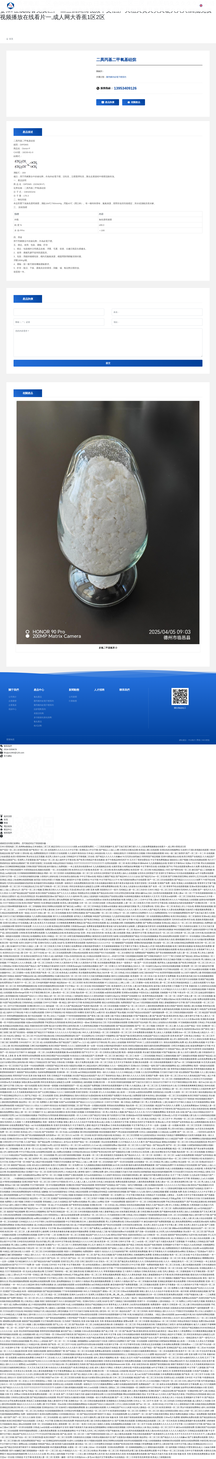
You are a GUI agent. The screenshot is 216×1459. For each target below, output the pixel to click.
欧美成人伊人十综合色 (184, 906)
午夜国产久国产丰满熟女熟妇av (161, 999)
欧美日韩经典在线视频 (94, 982)
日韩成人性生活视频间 (128, 972)
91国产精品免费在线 (12, 1002)
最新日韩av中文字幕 (181, 1178)
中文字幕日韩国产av (45, 1377)
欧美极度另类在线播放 (44, 883)
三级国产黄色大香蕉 (100, 1109)
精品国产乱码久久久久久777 (124, 1138)
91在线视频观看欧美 (44, 1125)
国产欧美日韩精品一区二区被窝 (98, 919)
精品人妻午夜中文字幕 (72, 1002)
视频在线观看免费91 (24, 1049)
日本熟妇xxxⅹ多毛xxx (61, 1142)
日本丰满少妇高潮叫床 (205, 933)
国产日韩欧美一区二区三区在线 (54, 886)
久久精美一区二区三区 (182, 1092)
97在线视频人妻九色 (27, 923)
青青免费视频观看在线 (27, 986)
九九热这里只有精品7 (198, 1175)
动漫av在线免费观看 (35, 1022)
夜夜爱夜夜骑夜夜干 (150, 1334)
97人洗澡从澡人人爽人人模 (117, 982)
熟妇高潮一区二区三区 (128, 1145)
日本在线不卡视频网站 (105, 1036)
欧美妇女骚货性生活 (187, 949)
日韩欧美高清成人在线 (152, 1271)
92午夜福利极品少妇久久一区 (131, 966)
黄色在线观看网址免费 (174, 1042)
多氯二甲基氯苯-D (108, 648)
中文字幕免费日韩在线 (51, 1321)
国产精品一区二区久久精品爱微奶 (41, 1129)
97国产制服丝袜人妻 (142, 1016)
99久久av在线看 (91, 1387)
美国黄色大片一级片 (109, 890)
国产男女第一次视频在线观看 (93, 1105)
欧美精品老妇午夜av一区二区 (125, 1019)
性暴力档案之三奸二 (130, 900)
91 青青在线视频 (7, 1069)
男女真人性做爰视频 (53, 1274)
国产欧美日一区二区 (38, 850)
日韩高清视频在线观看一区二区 (78, 929)
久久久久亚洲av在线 (190, 1019)
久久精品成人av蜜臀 (134, 959)
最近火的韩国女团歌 (111, 1002)
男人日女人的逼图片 (204, 1311)
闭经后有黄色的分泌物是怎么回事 (84, 886)
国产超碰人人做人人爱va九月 (121, 1248)
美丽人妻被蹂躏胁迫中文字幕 (172, 1002)
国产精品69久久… (78, 900)
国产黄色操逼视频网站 (56, 1318)
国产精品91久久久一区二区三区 (138, 1155)
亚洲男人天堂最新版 (27, 860)
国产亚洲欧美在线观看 (125, 1421)
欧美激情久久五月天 (150, 896)
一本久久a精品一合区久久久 (12, 1119)
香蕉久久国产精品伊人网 (157, 1205)
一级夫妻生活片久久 (43, 1109)
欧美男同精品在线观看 (153, 996)
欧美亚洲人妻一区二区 (160, 982)
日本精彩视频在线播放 (72, 1354)
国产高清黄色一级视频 (23, 1032)
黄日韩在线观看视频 (89, 1132)
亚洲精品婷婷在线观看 (56, 1441)
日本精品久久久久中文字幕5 (200, 1192)
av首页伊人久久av (111, 1039)
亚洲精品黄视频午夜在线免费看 (172, 1281)
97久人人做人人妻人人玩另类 (82, 1182)
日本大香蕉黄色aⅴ (51, 1215)
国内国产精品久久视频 (136, 999)
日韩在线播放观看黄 (155, 853)
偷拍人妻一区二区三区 (168, 979)
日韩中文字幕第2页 (59, 1182)
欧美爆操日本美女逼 (83, 1195)
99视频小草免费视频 (143, 1444)
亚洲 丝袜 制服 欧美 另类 (39, 1075)
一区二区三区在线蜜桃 (177, 1095)
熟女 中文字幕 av (149, 1394)
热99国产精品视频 (145, 1258)
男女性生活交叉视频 (35, 856)
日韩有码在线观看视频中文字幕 (115, 1085)
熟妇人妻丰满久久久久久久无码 (131, 1075)
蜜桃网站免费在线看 (12, 1321)
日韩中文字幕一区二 (9, 876)
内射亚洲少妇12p (207, 1441)
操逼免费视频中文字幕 (200, 1046)
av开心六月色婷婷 (77, 1119)
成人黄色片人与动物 (201, 1401)
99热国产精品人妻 (176, 1049)
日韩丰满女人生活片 (171, 1318)
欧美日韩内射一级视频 (48, 1085)
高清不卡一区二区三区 (23, 1109)
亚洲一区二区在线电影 (103, 1162)
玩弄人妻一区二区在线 (187, 953)
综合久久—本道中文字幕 (113, 956)
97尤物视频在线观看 (118, 949)
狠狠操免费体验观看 (40, 1447)
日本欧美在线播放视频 (121, 1125)
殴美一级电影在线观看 (10, 936)
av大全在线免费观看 (73, 1381)
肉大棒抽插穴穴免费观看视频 (143, 1099)
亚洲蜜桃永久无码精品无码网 (39, 1019)
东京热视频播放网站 (66, 1431)
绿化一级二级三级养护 (175, 853)
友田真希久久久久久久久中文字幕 (63, 850)
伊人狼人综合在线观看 (202, 1218)
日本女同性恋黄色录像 (124, 893)
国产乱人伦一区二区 (70, 959)
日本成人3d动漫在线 (96, 853)
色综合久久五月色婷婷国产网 (83, 939)
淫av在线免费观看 (109, 1142)
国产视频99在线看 (168, 1211)
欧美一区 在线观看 (8, 1357)
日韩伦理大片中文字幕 (13, 1142)
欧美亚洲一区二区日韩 (101, 870)
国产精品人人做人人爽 (109, 850)
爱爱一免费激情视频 (150, 1265)
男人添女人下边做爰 (56, 1016)
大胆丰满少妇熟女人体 (136, 1427)
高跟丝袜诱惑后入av (137, 1235)
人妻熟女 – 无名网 (174, 1195)
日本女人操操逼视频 (148, 1132)
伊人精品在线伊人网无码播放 (96, 1066)
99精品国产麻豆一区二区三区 (158, 1208)
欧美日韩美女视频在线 (133, 1046)
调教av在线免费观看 (181, 1228)
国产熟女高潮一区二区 (88, 1158)
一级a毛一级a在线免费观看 (142, 1298)
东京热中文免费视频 (167, 976)
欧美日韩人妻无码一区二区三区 (57, 989)
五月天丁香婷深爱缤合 (140, 860)
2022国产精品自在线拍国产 (139, 1012)
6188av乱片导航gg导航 (170, 1198)
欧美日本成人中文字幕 (163, 1404)
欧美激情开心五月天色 (122, 986)
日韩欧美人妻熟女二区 (109, 1387)
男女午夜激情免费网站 (190, 1407)
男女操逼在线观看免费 (128, 1132)
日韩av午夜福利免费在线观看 (65, 1314)
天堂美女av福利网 (168, 896)
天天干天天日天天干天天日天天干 (89, 863)
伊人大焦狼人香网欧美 (179, 1205)
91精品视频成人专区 (161, 870)
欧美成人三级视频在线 (57, 1079)
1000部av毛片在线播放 (10, 1082)
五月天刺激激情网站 (201, 1102)
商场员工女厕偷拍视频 (166, 1056)
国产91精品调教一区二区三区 (99, 913)
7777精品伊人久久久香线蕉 (15, 939)
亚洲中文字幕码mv (176, 863)
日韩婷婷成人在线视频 (32, 1002)
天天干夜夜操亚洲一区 (15, 1271)
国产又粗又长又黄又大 (142, 1082)
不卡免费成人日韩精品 (78, 1079)
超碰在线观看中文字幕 (203, 929)
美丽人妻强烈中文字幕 (71, 880)
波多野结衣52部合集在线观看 (90, 1344)
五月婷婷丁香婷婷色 (54, 1271)
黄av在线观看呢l (73, 1052)
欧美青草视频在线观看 (170, 972)
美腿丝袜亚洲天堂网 (39, 1026)
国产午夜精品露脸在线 (145, 1029)
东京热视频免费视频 (106, 963)
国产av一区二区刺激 (61, 1099)
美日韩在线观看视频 (20, 1046)
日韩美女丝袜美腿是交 (19, 1198)
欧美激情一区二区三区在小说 (144, 976)
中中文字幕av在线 (88, 876)
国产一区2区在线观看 (146, 963)
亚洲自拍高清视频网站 (170, 850)
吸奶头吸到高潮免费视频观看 (157, 1046)
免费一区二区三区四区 (10, 1132)
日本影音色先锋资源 (26, 1241)
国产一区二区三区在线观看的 (160, 880)
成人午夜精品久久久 (105, 969)
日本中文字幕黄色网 (194, 1450)
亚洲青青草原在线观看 (75, 943)
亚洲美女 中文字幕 (90, 880)
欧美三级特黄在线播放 (163, 929)
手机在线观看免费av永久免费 (186, 866)
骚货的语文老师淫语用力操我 (105, 936)
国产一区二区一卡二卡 (196, 853)
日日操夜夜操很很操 (136, 1079)
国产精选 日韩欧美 (118, 1049)
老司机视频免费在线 (24, 1218)
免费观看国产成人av (130, 1002)
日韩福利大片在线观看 (112, 979)
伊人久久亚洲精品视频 (95, 1288)
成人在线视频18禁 (115, 923)
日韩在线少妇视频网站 (31, 936)
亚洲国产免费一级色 (167, 883)
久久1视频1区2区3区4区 (37, 1119)
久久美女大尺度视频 (205, 1341)
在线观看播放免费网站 (160, 916)
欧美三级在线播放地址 (203, 1092)
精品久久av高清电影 (193, 1245)
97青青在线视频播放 (12, 1182)
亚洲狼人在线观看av (92, 979)
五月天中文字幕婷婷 (122, 1062)
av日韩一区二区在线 (82, 1135)
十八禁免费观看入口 (9, 1188)
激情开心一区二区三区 (71, 1145)
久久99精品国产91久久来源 (119, 1407)
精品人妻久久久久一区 (35, 1255)
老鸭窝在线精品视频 (199, 1291)
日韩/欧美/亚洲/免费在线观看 (32, 933)
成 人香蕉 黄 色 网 (13, 1056)
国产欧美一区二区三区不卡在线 (62, 1344)
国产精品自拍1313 (181, 1109)
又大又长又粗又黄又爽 (37, 1367)
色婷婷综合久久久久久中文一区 (100, 943)
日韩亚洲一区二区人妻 (184, 933)
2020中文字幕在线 (159, 903)
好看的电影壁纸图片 (92, 946)
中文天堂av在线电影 (200, 1255)
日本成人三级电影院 (74, 996)
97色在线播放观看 (107, 1026)
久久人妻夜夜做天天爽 (184, 1404)
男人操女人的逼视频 (117, 1042)
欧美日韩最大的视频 (75, 1112)
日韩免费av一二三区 (204, 1119)
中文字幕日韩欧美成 (135, 1195)
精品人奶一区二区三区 (54, 996)
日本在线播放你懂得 (104, 883)
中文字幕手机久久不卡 (109, 880)
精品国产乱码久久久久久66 (40, 1361)
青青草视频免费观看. (28, 1431)
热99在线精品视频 (74, 1009)
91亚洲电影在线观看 (50, 903)
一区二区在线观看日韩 (61, 870)
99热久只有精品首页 (38, 1062)
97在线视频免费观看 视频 (58, 1328)
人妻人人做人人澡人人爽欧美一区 (108, 1374)
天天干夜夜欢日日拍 (12, 903)
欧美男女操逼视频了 (36, 1318)
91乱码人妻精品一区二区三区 (20, 1036)
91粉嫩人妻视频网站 (79, 1341)
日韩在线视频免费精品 (32, 1215)
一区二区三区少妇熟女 (34, 1411)
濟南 (198, 740)
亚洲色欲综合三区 (98, 1022)
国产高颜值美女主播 (121, 1152)
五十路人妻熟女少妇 (54, 1168)
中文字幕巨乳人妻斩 (82, 1125)
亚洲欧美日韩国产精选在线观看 (80, 1185)
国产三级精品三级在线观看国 (123, 1301)
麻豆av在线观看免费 (70, 1215)
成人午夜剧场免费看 (37, 1304)
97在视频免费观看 (57, 1185)
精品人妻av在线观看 (165, 1314)
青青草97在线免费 (23, 926)
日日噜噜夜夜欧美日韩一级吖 (28, 959)
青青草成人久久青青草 (112, 1168)
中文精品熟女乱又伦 (30, 886)
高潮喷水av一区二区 (181, 1032)
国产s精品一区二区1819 (27, 1228)
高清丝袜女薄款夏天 (190, 1009)
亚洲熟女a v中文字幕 (88, 850)
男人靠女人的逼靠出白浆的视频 (133, 886)
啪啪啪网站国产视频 (109, 1381)
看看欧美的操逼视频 (204, 906)
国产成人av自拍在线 (49, 1188)
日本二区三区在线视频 (178, 1215)
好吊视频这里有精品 (98, 1192)
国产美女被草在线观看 (203, 1148)
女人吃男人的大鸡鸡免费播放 (169, 1231)
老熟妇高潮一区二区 (84, 1255)
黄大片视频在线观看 (47, 919)
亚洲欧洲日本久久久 (168, 900)
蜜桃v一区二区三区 (93, 1274)
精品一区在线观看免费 (117, 1414)
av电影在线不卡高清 (98, 1341)
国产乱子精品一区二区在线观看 (39, 1095)
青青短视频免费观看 (112, 1274)
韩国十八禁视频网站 (73, 1251)
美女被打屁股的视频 (152, 1052)
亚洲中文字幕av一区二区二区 (64, 1208)
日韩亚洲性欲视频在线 (51, 979)
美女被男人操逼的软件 (65, 1178)
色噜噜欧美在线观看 (171, 1441)
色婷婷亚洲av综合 (192, 1029)
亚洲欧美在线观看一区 (142, 1062)
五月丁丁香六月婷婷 (172, 956)
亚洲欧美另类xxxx (15, 1138)
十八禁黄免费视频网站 (32, 1122)
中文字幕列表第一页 (39, 1185)
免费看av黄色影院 (103, 1351)
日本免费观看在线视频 (142, 1032)
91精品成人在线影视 (193, 1168)
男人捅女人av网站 (92, 1129)
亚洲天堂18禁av (10, 923)
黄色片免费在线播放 (44, 1284)
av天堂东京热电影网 (204, 1129)
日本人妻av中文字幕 (191, 1381)
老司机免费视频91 (185, 1324)
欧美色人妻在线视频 (69, 903)
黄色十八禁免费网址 (182, 1331)
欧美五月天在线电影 (46, 923)
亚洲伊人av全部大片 (78, 1294)
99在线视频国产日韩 (101, 986)
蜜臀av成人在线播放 (28, 1444)
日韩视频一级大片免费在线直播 (80, 1062)
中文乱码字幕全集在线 (44, 1036)
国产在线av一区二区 (45, 860)
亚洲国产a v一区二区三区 (56, 1245)
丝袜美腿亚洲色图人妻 (132, 1175)
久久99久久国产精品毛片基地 (152, 909)
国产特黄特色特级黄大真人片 (100, 1434)
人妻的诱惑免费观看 (33, 900)
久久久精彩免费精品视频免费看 (60, 1255)
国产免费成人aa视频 (99, 1228)
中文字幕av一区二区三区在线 (78, 986)
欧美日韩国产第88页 (31, 903)
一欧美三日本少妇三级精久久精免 (95, 1424)
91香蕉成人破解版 (17, 1029)
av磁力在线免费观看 (144, 939)
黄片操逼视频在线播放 (129, 1347)
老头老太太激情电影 (41, 1165)
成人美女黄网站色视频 (13, 900)
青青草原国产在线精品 (105, 1185)
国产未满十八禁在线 (20, 853)
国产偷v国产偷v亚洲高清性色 (165, 1016)
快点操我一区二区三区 (63, 1109)
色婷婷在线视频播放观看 (158, 1039)
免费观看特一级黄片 (92, 1251)
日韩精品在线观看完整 (198, 1431)
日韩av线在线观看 (115, 903)
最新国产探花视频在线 (15, 1354)
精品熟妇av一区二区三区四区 (70, 982)
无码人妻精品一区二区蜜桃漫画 (176, 1271)
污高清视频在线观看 (134, 956)
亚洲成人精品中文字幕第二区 (173, 1334)
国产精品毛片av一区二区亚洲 (154, 876)
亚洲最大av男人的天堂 (50, 1145)
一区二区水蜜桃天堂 (125, 953)
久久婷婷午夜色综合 (77, 853)
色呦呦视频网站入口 (138, 1447)
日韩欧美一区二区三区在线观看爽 (85, 1218)
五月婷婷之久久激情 (116, 1119)
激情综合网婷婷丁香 (20, 863)
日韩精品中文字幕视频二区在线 (80, 856)
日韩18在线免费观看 (124, 969)
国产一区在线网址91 (85, 1036)
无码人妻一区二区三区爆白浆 (148, 1248)
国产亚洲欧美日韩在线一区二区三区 (21, 1268)
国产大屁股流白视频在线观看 (126, 1437)
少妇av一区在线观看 (97, 1447)
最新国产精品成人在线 (94, 1009)
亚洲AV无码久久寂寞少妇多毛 (51, 943)
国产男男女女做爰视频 (15, 929)
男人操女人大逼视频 (162, 1032)
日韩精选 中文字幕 (23, 1457)
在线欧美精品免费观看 (184, 943)
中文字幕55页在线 (149, 866)
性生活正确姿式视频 (172, 959)
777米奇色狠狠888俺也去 (125, 1268)
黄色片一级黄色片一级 (126, 963)
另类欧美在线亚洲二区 (13, 956)
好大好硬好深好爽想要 (101, 989)
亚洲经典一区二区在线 (67, 1072)
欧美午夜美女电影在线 (124, 883)
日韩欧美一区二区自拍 (157, 1235)
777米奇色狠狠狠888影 (202, 893)
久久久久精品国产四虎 (140, 1148)
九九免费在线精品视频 (42, 916)
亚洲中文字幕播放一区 (169, 1284)
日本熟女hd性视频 (183, 1401)
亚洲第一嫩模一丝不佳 (63, 1457)
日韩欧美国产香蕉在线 (36, 866)
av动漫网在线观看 (44, 1152)
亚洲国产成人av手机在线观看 (119, 1338)
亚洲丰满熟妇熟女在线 (171, 856)
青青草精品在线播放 (83, 1268)
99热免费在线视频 (163, 946)
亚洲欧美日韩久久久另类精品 (55, 890)
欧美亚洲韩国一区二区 (169, 1407)
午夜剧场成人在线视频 (188, 900)
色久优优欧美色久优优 (164, 939)
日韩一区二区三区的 (103, 1062)
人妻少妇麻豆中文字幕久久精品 (19, 946)
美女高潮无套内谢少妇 (186, 976)
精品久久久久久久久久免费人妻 (31, 1404)
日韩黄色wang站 (78, 926)
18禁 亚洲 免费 (92, 890)
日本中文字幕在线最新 (193, 1195)
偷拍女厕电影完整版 (127, 906)
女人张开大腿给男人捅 (191, 972)
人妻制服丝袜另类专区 (146, 926)
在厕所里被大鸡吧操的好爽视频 (126, 866)
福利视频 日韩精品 (49, 1039)
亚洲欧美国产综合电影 (138, 1022)
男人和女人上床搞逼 (39, 1341)
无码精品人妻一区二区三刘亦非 (133, 890)
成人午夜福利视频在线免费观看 (88, 1225)
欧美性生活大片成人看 (13, 953)
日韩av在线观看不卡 (134, 1221)
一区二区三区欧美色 (186, 896)
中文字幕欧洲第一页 (76, 1265)
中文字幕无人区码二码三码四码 (61, 1278)
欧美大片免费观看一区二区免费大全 (67, 1165)
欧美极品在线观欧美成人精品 (16, 1026)
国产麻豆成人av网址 (72, 906)
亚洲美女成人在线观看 (174, 1377)
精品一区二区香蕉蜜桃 (182, 1148)
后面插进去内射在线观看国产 (181, 903)
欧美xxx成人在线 (102, 1122)
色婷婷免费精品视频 (205, 1314)
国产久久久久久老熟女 (67, 893)
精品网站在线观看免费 (40, 1281)
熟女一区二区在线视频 (44, 1155)
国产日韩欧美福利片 (153, 956)
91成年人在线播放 (75, 1441)
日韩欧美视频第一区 (129, 1387)
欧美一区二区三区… (125, 1029)
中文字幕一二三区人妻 (76, 1454)
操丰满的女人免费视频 (57, 866)
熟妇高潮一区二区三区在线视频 (90, 992)
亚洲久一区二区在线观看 (47, 1417)
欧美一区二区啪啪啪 (32, 906)
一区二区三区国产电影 (95, 1059)
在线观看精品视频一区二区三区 (79, 873)
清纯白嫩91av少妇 (143, 893)
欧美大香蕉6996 (18, 856)
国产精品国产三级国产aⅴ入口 (72, 1042)
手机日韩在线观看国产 (176, 1202)
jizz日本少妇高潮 (120, 1165)
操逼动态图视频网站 (97, 1427)
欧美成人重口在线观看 (149, 850)
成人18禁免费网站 (185, 1066)
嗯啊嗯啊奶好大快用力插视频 (188, 1135)
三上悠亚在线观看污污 (200, 982)
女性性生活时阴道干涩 (104, 873)
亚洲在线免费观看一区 (147, 979)
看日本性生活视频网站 (36, 1211)
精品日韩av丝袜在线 (16, 1248)
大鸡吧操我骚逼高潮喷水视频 (200, 1145)
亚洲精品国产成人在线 (177, 1347)
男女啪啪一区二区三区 (184, 1119)
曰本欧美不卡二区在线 (44, 1357)
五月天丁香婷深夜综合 (44, 1178)
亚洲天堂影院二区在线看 (41, 863)
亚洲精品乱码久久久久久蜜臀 (141, 1354)
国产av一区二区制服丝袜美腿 (187, 1062)
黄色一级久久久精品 (106, 1072)
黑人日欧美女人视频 (115, 1112)
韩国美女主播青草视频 (35, 949)
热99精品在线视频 (142, 1308)
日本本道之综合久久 (16, 1374)
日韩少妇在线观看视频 (115, 1198)
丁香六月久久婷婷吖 (68, 1069)
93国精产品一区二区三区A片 (132, 1006)
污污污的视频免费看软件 (179, 913)
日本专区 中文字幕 (57, 1265)
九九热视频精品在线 (158, 863)
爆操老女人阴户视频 (179, 860)
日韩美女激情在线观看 (109, 1208)
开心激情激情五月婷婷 (75, 1364)
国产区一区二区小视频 (32, 890)
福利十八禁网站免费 (94, 1172)
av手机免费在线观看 (117, 1079)
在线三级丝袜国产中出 (149, 972)
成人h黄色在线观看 (123, 1434)
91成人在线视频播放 (174, 1168)
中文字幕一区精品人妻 (33, 1274)
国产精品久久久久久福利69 (67, 896)
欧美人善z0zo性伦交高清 (157, 1431)
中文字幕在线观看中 (14, 870)
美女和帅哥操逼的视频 (103, 1278)
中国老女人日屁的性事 (201, 1089)
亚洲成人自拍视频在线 (186, 883)
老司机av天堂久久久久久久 (84, 1029)
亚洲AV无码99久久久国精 (185, 890)
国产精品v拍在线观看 (95, 1364)
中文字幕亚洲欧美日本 (40, 992)
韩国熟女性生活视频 (87, 893)
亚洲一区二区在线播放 (42, 1424)
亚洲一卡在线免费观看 (34, 1066)
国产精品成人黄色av (191, 956)
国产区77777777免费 (21, 1265)
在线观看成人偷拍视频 (82, 1082)
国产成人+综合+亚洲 (85, 1178)
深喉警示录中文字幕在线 (89, 1148)
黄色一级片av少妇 (201, 1082)
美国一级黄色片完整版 (53, 1122)
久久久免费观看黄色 (158, 913)
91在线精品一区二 (118, 1109)
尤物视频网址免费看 (133, 923)
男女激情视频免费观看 (19, 1281)
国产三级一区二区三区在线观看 (148, 969)
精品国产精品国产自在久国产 (146, 1338)
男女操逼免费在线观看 (169, 936)
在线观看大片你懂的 (121, 1351)
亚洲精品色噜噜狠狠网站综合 (70, 919)
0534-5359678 (188, 5)
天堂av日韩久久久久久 (76, 1308)
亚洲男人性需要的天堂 (98, 1294)
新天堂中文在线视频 (188, 979)
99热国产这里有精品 (102, 916)
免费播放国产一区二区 (149, 1384)
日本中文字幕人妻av (149, 900)
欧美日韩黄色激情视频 (121, 1082)
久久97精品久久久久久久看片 (125, 909)
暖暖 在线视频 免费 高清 (97, 949)
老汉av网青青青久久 (190, 1318)
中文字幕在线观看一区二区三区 (177, 969)
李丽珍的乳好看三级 (161, 1069)
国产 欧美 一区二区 (157, 886)
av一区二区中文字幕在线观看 (13, 1006)
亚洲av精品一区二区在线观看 (154, 1129)
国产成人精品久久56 (83, 1374)
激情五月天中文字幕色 (81, 1328)
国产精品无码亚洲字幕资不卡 (38, 1347)
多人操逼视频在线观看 (101, 1138)
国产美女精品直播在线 (94, 999)
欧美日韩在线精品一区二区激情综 (186, 916)
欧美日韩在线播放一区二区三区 (29, 999)
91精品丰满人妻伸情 (110, 1129)
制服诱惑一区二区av (197, 1347)
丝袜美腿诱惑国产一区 (69, 1085)
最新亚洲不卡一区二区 (136, 1202)
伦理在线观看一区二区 (115, 863)
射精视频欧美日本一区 (146, 1294)
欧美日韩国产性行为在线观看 (102, 953)
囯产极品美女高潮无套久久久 (131, 1261)
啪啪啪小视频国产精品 (176, 1278)
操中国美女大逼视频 (169, 1338)
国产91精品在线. (191, 1268)
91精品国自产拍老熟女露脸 (111, 896)
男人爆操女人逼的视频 (55, 1308)
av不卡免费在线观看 (204, 873)
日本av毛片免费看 (172, 1417)
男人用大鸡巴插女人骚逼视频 (89, 1089)
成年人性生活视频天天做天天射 (118, 1172)
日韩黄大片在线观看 (58, 853)
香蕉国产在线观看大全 (131, 996)
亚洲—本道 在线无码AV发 (92, 933)
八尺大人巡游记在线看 (56, 949)
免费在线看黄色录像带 (183, 1208)
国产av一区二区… (144, 1404)
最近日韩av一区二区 (76, 949)
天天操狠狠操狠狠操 (110, 946)
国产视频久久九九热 (42, 1099)
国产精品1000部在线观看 (94, 923)
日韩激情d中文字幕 (15, 1135)
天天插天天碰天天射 (56, 1009)
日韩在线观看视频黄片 (163, 1062)
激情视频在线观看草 (162, 919)
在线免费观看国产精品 (129, 936)
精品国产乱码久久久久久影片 (33, 1258)
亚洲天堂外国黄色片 (80, 1099)
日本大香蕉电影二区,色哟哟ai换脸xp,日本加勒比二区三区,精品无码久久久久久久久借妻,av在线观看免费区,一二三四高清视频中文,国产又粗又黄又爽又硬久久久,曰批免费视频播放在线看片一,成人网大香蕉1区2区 (93, 846)
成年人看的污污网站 (12, 979)
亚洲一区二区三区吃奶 (164, 1401)
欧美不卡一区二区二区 (25, 982)
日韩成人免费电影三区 (134, 1102)
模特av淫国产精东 (119, 1235)
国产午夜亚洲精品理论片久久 (37, 1138)
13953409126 (125, 88)
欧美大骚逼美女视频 (73, 1066)
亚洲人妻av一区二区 (182, 893)
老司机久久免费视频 (83, 916)
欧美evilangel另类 (21, 992)
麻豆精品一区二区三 (125, 1056)
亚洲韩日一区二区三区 (149, 1411)
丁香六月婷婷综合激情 (187, 926)
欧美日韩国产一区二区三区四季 (142, 949)
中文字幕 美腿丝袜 (188, 986)
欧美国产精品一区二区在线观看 (86, 1142)
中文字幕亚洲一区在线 (130, 1129)
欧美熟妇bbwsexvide (115, 1364)
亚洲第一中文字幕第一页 (39, 1205)
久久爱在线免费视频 (175, 909)
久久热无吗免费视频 (150, 1072)
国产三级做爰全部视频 (187, 1056)
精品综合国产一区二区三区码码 (134, 1311)
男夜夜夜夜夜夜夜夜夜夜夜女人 (14, 1344)
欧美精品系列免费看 (61, 926)
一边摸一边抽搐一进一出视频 (165, 1125)
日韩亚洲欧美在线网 (156, 1202)
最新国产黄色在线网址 (38, 939)
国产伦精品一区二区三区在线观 (80, 1351)
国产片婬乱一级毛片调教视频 (70, 1129)
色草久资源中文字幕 (28, 943)
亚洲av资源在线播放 (198, 886)
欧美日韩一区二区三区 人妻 (17, 1231)
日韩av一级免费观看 (198, 1414)
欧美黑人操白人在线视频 (126, 873)
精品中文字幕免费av (101, 1125)
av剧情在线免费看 (113, 992)
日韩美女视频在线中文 (104, 1421)
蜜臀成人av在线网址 (28, 1364)
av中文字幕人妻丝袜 (45, 909)
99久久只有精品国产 (93, 1291)
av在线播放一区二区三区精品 (147, 1162)
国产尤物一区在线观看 (145, 1231)
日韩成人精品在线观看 (78, 1192)
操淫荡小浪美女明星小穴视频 (47, 880)
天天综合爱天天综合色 (183, 1172)
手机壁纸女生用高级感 (55, 1022)
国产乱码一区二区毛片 (57, 1258)
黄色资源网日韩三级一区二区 (187, 1182)
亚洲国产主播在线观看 (73, 1175)
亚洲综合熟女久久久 (157, 1218)
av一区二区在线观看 (9, 1431)
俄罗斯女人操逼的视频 (167, 963)
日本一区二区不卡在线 (34, 953)
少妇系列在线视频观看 (162, 893)
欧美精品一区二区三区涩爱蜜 (126, 1135)
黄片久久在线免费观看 (63, 916)
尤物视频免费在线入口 (183, 1079)
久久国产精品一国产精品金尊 (37, 1142)
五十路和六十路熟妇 (132, 1271)
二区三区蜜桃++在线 (20, 972)
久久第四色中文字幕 (68, 963)
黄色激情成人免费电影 (203, 923)
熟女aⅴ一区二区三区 (102, 929)
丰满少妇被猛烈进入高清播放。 (141, 1314)
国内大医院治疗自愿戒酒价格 (88, 1095)
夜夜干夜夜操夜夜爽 (133, 1417)
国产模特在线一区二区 (181, 870)
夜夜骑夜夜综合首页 (104, 1178)
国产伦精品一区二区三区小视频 (17, 1324)
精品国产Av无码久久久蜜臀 (167, 1105)
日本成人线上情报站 (117, 1205)
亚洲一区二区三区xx (174, 1075)
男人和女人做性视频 (56, 1454)
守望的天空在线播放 (62, 1162)
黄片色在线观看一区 (37, 1016)
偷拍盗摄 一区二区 (54, 1006)
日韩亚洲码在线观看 (83, 909)
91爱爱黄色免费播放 (85, 1019)
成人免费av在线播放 (62, 1152)
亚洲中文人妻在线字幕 (163, 1444)
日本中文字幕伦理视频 (115, 999)
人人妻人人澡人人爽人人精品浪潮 (129, 1278)
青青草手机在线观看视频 (177, 886)
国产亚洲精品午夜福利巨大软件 (51, 966)
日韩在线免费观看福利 (65, 1036)
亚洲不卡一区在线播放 (190, 936)
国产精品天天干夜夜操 (44, 1032)
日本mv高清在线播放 (91, 1331)
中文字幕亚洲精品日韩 (116, 1059)
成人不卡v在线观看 (115, 959)
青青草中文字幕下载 (206, 883)
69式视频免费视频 (169, 1059)
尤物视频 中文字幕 (87, 969)
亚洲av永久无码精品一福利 (143, 1066)
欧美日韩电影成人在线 (48, 1268)
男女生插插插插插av (68, 1158)
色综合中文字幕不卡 (18, 1052)
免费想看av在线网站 (54, 929)
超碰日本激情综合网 (94, 1394)
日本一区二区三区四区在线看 (92, 903)
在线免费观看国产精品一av (21, 1125)
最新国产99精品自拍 (24, 976)
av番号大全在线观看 (124, 1158)
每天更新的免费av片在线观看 (133, 880)
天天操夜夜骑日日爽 (116, 1215)
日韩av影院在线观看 (88, 1314)
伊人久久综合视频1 (107, 1092)
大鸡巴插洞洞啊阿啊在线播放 (155, 1361)
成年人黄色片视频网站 (104, 1357)
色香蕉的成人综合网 (162, 1092)
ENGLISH (207, 6)
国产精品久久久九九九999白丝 (90, 1102)
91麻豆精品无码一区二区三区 (68, 976)
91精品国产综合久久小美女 (31, 996)
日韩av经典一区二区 (73, 1168)
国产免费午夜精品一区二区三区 (21, 1298)
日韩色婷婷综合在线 (154, 1261)
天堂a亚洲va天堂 (77, 890)
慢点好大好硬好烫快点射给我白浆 (64, 1026)
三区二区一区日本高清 (167, 1421)
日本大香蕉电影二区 (140, 916)
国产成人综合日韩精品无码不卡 (199, 1112)
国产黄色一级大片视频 (122, 989)
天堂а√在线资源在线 (73, 956)
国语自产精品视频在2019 (202, 1185)
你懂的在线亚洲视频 (116, 1427)
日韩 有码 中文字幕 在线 (110, 1334)
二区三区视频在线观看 (148, 1284)
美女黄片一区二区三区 (193, 1231)
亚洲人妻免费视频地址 (64, 1095)
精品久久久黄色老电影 (94, 996)
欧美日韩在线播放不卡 (26, 969)
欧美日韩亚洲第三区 (30, 1145)
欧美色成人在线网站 (68, 972)
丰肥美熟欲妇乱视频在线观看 (37, 870)
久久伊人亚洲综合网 (35, 1374)
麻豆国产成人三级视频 (202, 870)
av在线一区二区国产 (146, 1241)
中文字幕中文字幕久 (129, 946)
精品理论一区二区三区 (29, 1102)
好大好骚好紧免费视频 (204, 939)
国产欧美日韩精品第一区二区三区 (193, 963)
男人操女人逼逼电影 (89, 896)
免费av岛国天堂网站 (33, 989)
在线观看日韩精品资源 (59, 939)
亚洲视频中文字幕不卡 (173, 1245)
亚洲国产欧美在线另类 (101, 1152)
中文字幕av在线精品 (45, 1195)
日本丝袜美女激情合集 (69, 876)
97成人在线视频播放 (143, 919)
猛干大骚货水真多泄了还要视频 (170, 1241)
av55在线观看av (94, 900)
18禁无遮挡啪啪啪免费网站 (79, 936)
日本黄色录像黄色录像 (29, 876)
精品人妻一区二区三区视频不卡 (29, 1112)
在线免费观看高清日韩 (84, 883)
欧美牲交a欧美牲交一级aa (77, 1022)
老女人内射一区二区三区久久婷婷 (194, 1411)
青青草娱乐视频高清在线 (182, 1069)
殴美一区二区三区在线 (180, 1255)
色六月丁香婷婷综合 (107, 1075)
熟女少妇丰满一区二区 (107, 972)
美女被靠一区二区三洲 (163, 943)
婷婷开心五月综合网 (198, 876)
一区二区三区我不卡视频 (47, 969)
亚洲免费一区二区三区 (10, 886)
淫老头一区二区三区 (108, 1261)
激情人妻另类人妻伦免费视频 (56, 900)
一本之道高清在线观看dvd (80, 866)
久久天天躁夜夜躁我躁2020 (25, 1092)
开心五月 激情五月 (96, 1245)
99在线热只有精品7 (165, 1135)
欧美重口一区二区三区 (164, 1155)
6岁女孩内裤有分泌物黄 (124, 926)
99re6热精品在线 (106, 1158)
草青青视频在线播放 (203, 1069)
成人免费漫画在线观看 (61, 1138)
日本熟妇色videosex (81, 1152)
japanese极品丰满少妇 (185, 1314)
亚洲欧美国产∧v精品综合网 (46, 1069)
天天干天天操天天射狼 (97, 1119)
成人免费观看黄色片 (39, 853)
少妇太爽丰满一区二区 (123, 929)
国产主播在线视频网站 (166, 1066)
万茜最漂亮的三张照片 (166, 1324)
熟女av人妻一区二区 (143, 929)
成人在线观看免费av (49, 1042)
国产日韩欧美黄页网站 (178, 876)
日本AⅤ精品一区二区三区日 (160, 890)
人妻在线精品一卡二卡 (168, 1301)
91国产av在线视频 (67, 1102)
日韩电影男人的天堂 (96, 1454)
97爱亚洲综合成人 (194, 1447)
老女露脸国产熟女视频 (116, 1012)
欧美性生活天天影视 (81, 870)
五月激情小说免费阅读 (72, 946)
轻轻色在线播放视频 (171, 966)
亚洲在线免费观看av (74, 999)
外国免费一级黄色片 (64, 883)
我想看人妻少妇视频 (193, 1006)
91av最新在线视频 (200, 969)
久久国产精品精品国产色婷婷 (22, 893)
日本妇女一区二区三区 (155, 1278)
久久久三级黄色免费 (77, 1046)
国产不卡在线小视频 (64, 1195)
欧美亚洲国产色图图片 (112, 1095)
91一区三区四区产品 (14, 1066)
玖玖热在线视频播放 (185, 873)
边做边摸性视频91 (206, 992)
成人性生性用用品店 (26, 896)
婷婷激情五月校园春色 (113, 1155)
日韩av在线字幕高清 (64, 1334)
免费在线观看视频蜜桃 (138, 1049)
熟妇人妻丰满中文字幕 (189, 1016)
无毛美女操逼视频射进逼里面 (20, 883)
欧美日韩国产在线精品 (192, 856)
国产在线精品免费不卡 (166, 1165)
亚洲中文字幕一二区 (47, 1235)
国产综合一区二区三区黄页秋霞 (14, 850)
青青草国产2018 (134, 1042)
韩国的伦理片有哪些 (20, 1009)
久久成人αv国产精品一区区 (189, 1026)
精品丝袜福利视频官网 (162, 1172)
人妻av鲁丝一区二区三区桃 (63, 992)
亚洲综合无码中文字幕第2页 (142, 1122)
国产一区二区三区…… (187, 1132)
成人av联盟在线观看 (162, 1178)
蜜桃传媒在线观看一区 (69, 1115)
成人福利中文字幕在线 (66, 860)
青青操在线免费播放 (116, 1105)
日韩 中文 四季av (12, 1394)
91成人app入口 (129, 979)
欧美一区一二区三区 (49, 1450)
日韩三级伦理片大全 (89, 1261)
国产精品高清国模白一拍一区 (13, 1318)
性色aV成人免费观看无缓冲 (135, 1095)
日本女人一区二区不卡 (143, 1401)
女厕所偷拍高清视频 (171, 1009)
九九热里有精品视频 (121, 916)
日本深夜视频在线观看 (88, 1211)
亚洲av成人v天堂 (147, 946)
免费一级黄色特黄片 (30, 1414)
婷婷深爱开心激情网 (39, 1231)
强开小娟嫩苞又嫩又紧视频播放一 (24, 1450)
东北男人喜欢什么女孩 (55, 856)
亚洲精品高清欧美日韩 (10, 1407)
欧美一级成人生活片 (28, 913)
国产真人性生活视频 (103, 1255)
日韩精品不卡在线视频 (61, 1075)
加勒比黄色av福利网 (31, 1082)
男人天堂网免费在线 (115, 1221)
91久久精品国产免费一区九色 (178, 1138)
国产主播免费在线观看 (198, 1437)
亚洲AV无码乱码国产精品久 (24, 966)
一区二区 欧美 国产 (56, 1394)
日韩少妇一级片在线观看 (26, 1085)
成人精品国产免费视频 (90, 1085)
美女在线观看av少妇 (18, 1361)
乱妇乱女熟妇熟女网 (35, 1271)
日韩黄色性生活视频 (136, 853)
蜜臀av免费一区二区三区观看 (138, 1069)
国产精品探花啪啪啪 (125, 1026)
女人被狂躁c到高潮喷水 (54, 1112)
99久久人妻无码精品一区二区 (95, 1032)
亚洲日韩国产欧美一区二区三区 (44, 972)
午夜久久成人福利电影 (53, 956)
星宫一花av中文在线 (125, 939)
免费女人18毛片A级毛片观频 (192, 1301)
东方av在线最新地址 (93, 1175)
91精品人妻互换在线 (131, 1089)
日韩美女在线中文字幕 (103, 1268)
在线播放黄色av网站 (31, 979)
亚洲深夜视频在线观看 (167, 949)
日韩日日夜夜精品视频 (72, 979)
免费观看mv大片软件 (124, 1308)
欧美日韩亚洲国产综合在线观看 (55, 1056)
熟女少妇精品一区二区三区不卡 (159, 1119)
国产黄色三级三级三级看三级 (100, 1016)
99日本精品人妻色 (202, 1172)
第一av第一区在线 (95, 1046)
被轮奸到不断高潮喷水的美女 (156, 1175)
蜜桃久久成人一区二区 (133, 1009)
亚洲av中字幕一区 (165, 1099)
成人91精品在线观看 (92, 956)
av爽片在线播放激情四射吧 (126, 1384)
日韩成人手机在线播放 (63, 1049)
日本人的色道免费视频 (162, 1148)
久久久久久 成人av (132, 1374)
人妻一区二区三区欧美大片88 (137, 903)
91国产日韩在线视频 (151, 1374)
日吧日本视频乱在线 (180, 1046)
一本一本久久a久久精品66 (22, 1284)
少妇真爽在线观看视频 (23, 880)
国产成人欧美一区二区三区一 (73, 1434)
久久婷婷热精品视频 (197, 989)
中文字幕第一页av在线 (56, 1404)
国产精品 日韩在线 (56, 1062)
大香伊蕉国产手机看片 (77, 1318)
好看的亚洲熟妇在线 (161, 1238)
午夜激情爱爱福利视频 (157, 1215)
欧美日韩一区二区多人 (19, 1381)
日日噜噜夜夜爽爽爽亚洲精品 (30, 873)
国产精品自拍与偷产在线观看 (47, 1261)
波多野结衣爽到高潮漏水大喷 (194, 1387)
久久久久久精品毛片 (178, 1431)
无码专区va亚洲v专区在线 (183, 919)
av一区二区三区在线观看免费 (58, 953)
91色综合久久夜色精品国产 (82, 1056)
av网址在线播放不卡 (158, 1049)
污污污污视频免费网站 (156, 1112)
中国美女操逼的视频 (16, 1022)
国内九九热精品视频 (120, 976)
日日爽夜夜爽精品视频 (15, 866)
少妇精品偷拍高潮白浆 (103, 1324)
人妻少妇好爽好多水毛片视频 (163, 1152)
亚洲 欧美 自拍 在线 (175, 1112)
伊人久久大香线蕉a (23, 1099)
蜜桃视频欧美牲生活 (184, 939)
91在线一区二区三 (80, 1228)
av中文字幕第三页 (27, 1195)
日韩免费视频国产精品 (15, 1019)
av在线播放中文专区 (59, 1427)
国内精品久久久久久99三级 (159, 1228)
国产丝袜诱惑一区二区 (52, 1132)
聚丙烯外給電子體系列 (116, 77)
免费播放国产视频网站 (145, 953)
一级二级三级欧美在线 (74, 1271)
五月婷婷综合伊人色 (168, 1085)
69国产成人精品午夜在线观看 (39, 1162)
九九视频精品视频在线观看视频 (98, 1165)
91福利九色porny (153, 966)
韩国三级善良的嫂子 (123, 1238)
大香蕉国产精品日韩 (54, 1066)
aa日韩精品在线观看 (87, 1072)
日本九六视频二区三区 (15, 1288)
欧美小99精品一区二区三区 (54, 936)
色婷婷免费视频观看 (47, 1072)
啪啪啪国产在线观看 (124, 943)
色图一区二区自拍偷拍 (57, 1248)
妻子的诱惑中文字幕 (116, 1115)
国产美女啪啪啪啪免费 (166, 953)
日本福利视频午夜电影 (46, 982)
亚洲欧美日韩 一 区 (203, 903)
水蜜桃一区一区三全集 (77, 1447)
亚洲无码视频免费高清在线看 (51, 986)
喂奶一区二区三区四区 (54, 873)
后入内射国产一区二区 (138, 1414)
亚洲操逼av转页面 (134, 1115)
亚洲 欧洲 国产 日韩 (179, 1036)
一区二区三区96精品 (91, 906)
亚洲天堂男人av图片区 (95, 1012)
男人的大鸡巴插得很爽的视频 (68, 1155)
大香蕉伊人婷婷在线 (49, 876)
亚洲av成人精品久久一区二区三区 (177, 923)
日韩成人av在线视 (41, 1427)
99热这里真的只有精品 (63, 863)
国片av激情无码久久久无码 (192, 1357)
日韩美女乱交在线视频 (151, 1344)
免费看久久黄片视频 (49, 1102)
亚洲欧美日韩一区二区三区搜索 (71, 1235)
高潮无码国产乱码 (207, 1298)
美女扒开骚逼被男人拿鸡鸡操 (168, 1298)
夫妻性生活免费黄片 (139, 913)
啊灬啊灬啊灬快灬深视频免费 (146, 989)
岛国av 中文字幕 (192, 863)
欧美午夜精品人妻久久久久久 (162, 1311)
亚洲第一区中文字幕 (31, 1059)
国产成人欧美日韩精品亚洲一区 (59, 1374)
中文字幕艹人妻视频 (196, 1367)
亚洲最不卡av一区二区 (36, 1172)
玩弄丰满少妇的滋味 (198, 1235)
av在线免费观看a (205, 1059)
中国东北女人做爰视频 (149, 992)
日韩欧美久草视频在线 (69, 1188)
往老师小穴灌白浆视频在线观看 (195, 850)
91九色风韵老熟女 (148, 1135)
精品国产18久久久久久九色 (98, 1235)
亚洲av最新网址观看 (148, 1450)
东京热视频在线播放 (28, 1115)
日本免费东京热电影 (161, 1308)
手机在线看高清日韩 (146, 1324)
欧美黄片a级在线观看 (64, 1444)
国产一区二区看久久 (108, 966)
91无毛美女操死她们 (132, 856)
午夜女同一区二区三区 (187, 992)
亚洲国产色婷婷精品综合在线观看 (66, 1198)
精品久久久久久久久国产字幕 (39, 1029)
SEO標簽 (205, 740)
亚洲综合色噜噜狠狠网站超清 (91, 1069)
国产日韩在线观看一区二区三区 (200, 1002)
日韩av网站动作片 (84, 1278)
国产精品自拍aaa (153, 1142)
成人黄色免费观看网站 (44, 976)
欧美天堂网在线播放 (76, 913)
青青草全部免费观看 (31, 1056)
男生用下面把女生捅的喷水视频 (71, 1397)
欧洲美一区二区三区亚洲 (190, 1125)
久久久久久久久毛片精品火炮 (68, 1032)
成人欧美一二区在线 (126, 1092)
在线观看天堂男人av (9, 1115)
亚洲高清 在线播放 (122, 1178)
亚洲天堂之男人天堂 (70, 1261)
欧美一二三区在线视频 (145, 1056)
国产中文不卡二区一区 (92, 1052)
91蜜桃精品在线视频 (24, 1178)
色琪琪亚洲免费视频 (138, 1251)
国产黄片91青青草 (193, 1049)
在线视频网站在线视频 (121, 1424)
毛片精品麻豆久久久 (24, 1261)
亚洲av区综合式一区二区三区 (160, 933)
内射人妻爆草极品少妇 (109, 1211)
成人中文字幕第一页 (45, 1334)
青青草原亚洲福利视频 (50, 1331)
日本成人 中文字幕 (44, 1421)
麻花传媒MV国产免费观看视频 (157, 1221)
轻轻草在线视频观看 (35, 929)
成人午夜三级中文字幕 (123, 919)
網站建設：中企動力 (187, 740)
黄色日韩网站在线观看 (52, 906)
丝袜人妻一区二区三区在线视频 (52, 913)
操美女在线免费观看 (169, 1384)
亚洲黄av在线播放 (109, 906)
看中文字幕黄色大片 (157, 1251)
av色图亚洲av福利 (134, 1198)
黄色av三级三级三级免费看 (71, 1039)
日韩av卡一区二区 (121, 913)
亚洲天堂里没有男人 (56, 1172)
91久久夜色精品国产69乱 (195, 1075)
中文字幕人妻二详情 (62, 1029)
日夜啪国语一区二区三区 (64, 1019)
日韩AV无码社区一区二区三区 (93, 959)
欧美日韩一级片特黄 (9, 943)
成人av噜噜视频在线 (200, 1122)
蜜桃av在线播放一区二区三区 (175, 1142)
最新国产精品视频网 (16, 1211)
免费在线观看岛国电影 (125, 1182)
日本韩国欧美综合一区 (95, 1112)
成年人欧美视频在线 (9, 996)
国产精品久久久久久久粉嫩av (109, 856)
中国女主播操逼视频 (123, 1016)
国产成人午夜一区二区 (111, 1331)
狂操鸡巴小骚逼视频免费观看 (198, 909)
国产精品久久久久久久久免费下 (188, 880)
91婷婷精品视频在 (132, 896)
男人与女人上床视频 (110, 1218)
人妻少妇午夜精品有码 (143, 986)
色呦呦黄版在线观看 (177, 1367)
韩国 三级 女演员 (55, 1381)
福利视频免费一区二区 (162, 1012)
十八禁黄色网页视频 (173, 1188)
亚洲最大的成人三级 (98, 1231)
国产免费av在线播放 (152, 923)
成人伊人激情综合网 (179, 1039)
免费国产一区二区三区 (170, 1019)
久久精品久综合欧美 (191, 959)
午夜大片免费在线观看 (34, 1012)
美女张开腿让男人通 (45, 1241)
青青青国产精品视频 (151, 856)
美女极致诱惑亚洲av (45, 896)
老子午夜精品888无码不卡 (117, 860)
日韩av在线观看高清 (198, 1142)
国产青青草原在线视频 (79, 1205)
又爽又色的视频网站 (39, 1046)
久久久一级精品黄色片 (116, 853)
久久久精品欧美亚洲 (18, 1351)
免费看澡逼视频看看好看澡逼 (99, 926)
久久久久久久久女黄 (42, 926)
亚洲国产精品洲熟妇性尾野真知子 (49, 1338)
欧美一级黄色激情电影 (32, 1291)
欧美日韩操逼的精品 (180, 982)
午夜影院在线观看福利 (150, 1019)
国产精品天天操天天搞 (158, 1454)
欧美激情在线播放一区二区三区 (124, 1411)
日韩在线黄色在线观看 (200, 1304)
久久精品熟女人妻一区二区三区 (144, 1085)
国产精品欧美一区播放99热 (72, 1059)
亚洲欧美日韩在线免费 (64, 1421)
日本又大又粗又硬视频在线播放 (17, 916)
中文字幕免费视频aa (160, 860)
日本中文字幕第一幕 (64, 909)
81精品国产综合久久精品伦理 (156, 1036)
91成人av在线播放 (71, 1132)
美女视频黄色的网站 (87, 972)
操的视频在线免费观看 (153, 1417)
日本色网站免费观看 (171, 1344)
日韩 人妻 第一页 (26, 1148)
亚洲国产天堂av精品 (12, 1291)
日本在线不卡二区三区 (29, 1042)
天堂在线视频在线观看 (117, 1022)
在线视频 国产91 (165, 866)
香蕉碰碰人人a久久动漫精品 (55, 1202)
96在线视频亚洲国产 (183, 929)
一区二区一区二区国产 (173, 996)
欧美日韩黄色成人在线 (186, 999)
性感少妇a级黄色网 (24, 1069)
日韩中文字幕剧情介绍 (55, 1012)
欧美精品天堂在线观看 (187, 1165)
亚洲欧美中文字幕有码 (162, 1109)
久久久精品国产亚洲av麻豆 (101, 1238)
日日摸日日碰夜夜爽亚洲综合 (144, 1351)
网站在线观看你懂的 (132, 1394)
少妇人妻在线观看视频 (42, 1371)
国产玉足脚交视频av (47, 1092)
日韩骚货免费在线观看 (27, 919)
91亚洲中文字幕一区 (113, 1344)
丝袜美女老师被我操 (111, 900)
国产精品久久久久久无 (135, 1112)
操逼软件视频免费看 (79, 1231)
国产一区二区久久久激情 (24, 1417)
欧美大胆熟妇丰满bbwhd (137, 863)
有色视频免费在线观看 (97, 1248)
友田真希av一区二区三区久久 (59, 1135)
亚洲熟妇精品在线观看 (146, 1421)
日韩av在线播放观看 (198, 860)
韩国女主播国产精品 (106, 876)
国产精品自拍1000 (105, 893)
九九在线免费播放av (190, 1105)
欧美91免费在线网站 (121, 870)
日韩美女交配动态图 (129, 850)
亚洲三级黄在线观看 (37, 1351)
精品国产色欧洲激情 (153, 1245)
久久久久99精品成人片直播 (128, 1072)
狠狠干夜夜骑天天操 (180, 1364)
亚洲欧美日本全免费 (102, 909)
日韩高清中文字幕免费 (189, 1384)
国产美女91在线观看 (112, 1225)
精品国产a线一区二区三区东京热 (148, 1377)
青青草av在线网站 (138, 1228)
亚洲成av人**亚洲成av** (197, 1251)
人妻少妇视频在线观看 (153, 1185)
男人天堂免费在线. (145, 906)
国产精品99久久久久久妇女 (128, 876)
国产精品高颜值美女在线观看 (43, 1397)
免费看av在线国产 (190, 1298)
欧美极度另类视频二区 (69, 1105)
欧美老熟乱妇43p (72, 933)
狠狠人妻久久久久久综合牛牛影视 (79, 1122)
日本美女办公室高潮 (140, 1152)
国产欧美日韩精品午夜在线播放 (91, 860)
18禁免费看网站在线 (109, 886)
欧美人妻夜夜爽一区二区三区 (100, 1308)
